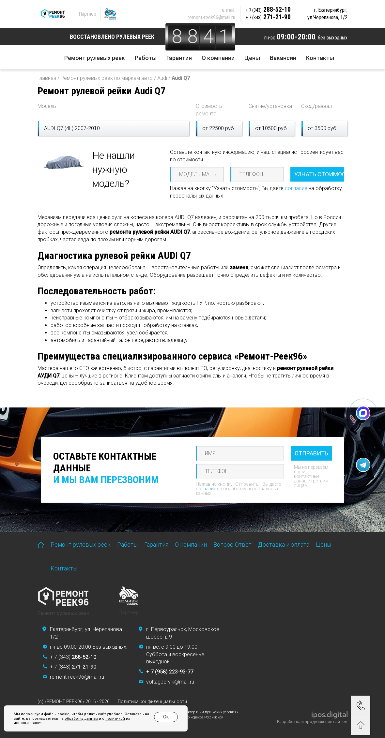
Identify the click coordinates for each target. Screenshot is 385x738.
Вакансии (283, 57)
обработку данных (81, 718)
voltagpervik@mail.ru (170, 682)
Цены (252, 57)
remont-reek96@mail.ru (211, 17)
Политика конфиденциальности (152, 701)
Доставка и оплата (283, 544)
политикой (115, 718)
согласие (296, 188)
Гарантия (179, 57)
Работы (146, 57)
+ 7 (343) (73, 657)
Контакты (320, 57)
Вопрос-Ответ (232, 544)
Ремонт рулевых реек (94, 57)
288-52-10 (268, 9)
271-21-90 (268, 17)
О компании (218, 57)
